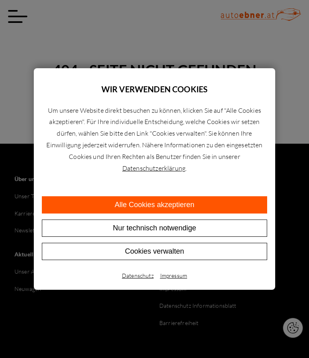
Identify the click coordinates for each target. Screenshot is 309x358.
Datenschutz (138, 275)
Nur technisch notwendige (154, 228)
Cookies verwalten (154, 251)
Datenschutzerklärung (153, 168)
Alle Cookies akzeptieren (154, 205)
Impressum (173, 275)
